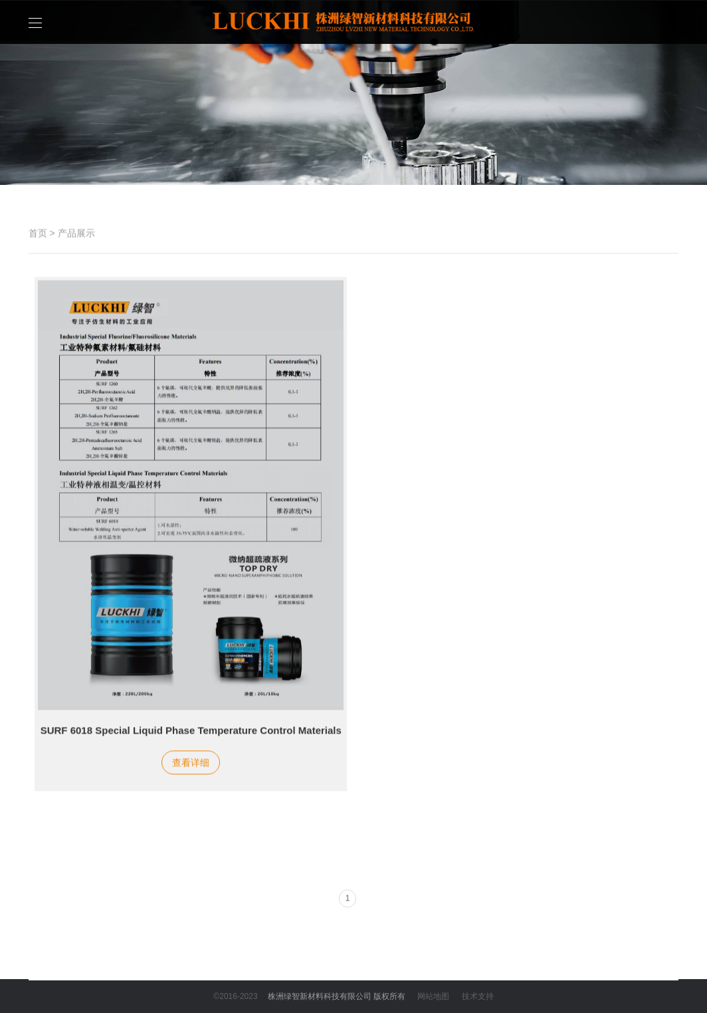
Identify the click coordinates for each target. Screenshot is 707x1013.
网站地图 (433, 996)
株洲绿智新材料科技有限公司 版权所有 (336, 996)
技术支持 (478, 996)
